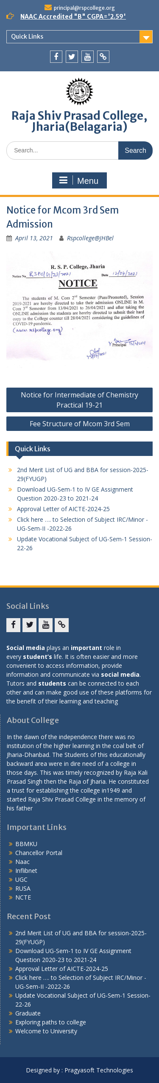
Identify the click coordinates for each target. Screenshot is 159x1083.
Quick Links (27, 36)
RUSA (23, 888)
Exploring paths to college (50, 1022)
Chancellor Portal (38, 853)
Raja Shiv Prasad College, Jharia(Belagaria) (79, 121)
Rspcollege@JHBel (90, 238)
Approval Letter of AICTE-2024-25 (63, 509)
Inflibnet (26, 870)
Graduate (28, 1013)
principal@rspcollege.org (84, 8)
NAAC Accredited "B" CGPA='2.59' (73, 16)
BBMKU (26, 844)
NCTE (23, 897)
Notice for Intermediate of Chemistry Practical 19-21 (79, 400)
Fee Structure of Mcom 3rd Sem (80, 423)
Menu (78, 180)
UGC (21, 879)
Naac (22, 862)
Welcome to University (46, 1031)
